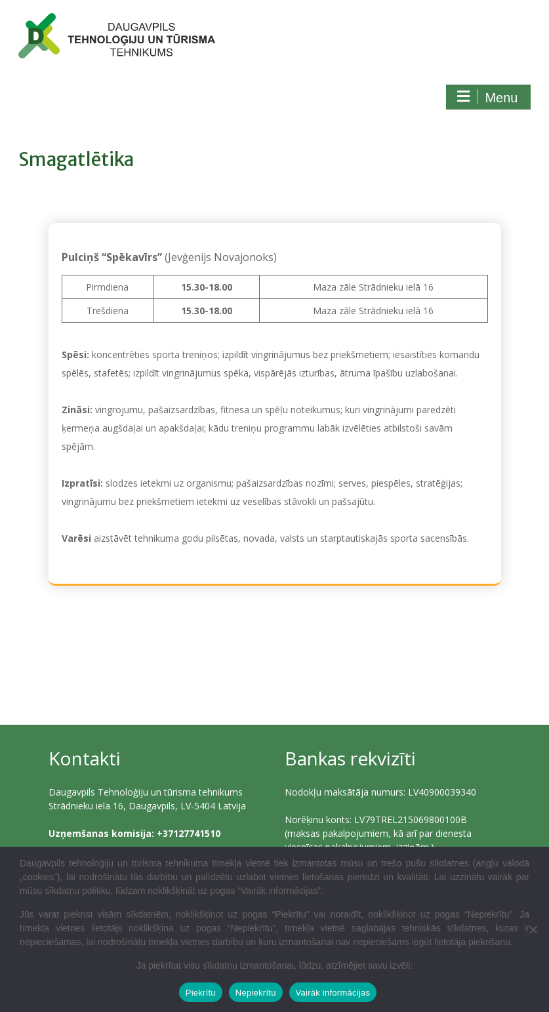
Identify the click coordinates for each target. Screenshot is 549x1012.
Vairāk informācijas (333, 993)
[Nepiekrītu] (532, 929)
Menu (487, 97)
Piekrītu (201, 993)
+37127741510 (188, 833)
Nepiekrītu (255, 993)
